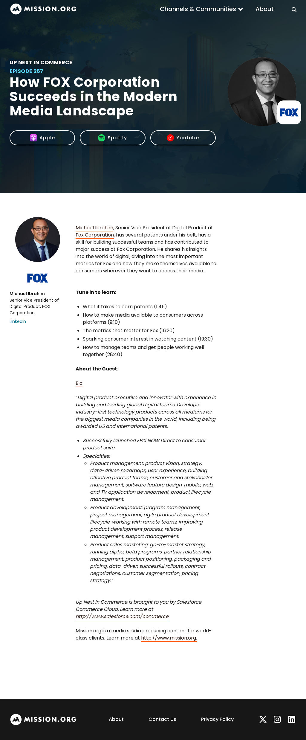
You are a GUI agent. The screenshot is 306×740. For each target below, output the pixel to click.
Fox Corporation (95, 234)
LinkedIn (18, 321)
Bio (79, 383)
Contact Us (162, 719)
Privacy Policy (217, 719)
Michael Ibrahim (94, 227)
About (264, 9)
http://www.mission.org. (169, 637)
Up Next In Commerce (41, 62)
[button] (202, 9)
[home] (43, 9)
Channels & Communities (198, 9)
